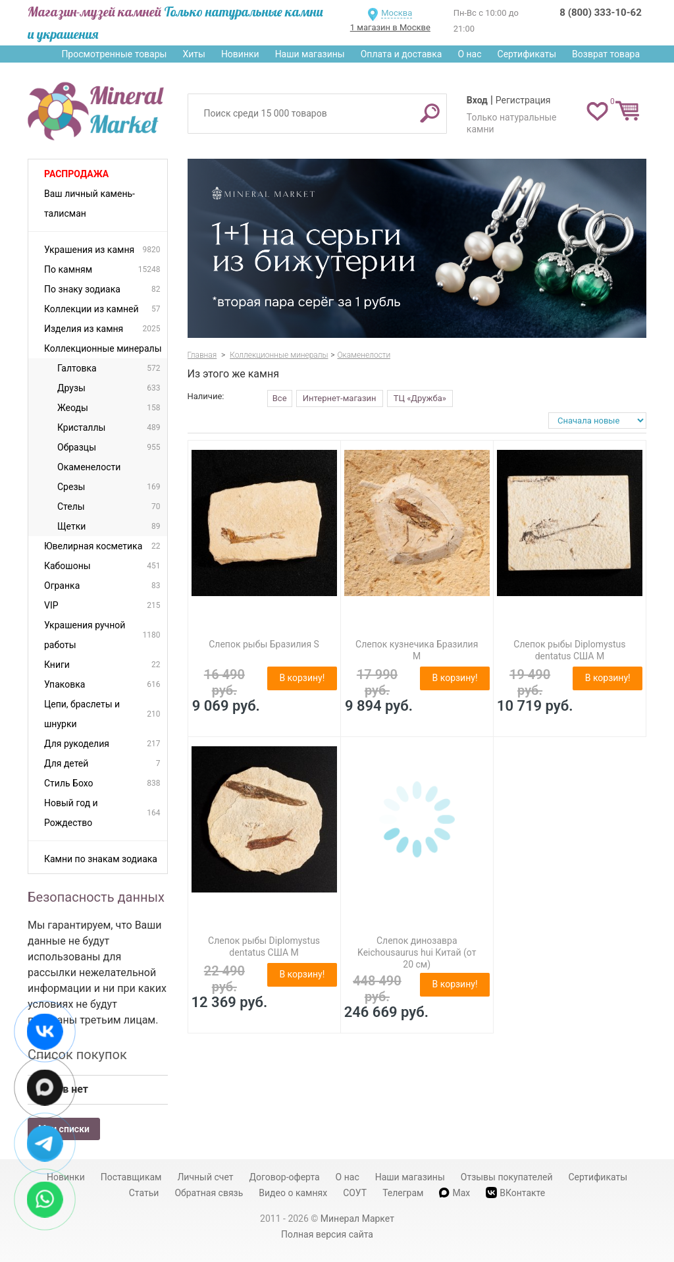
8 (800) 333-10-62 (600, 12)
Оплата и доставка (401, 54)
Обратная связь (208, 1193)
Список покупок (77, 1054)
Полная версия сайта (327, 1234)
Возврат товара (606, 54)
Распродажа (76, 174)
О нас (469, 54)
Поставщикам (131, 1177)
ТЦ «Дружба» (420, 398)
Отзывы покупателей (507, 1177)
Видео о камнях (293, 1193)
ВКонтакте (515, 1192)
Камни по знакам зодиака (100, 859)
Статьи (144, 1193)
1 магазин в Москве (390, 27)
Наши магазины (310, 54)
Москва (396, 13)
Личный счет (205, 1177)
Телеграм (402, 1193)
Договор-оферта (284, 1177)
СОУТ (355, 1193)
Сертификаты (527, 54)
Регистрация (523, 100)
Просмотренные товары (114, 54)
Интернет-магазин (339, 398)
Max (454, 1193)
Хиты (193, 54)
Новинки (240, 54)
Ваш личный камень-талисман (89, 203)
